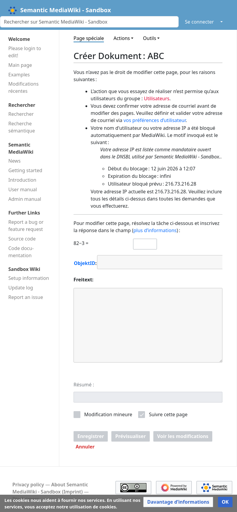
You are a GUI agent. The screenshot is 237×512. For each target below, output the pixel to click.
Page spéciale (89, 38)
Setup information (28, 278)
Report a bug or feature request (25, 225)
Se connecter (199, 21)
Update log (20, 287)
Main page (20, 65)
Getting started (25, 170)
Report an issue (25, 297)
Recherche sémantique (21, 127)
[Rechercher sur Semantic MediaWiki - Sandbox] (89, 21)
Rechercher (21, 114)
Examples (19, 74)
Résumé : (84, 384)
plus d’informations (155, 230)
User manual (22, 189)
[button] (85, 447)
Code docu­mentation (21, 252)
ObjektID (84, 263)
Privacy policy (28, 484)
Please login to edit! (24, 52)
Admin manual (24, 199)
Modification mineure (108, 414)
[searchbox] (103, 261)
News (14, 161)
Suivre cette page (168, 414)
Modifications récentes (23, 87)
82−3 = (81, 243)
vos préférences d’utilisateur (155, 120)
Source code (22, 238)
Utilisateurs (156, 98)
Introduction (22, 180)
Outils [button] (149, 38)
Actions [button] (121, 38)
